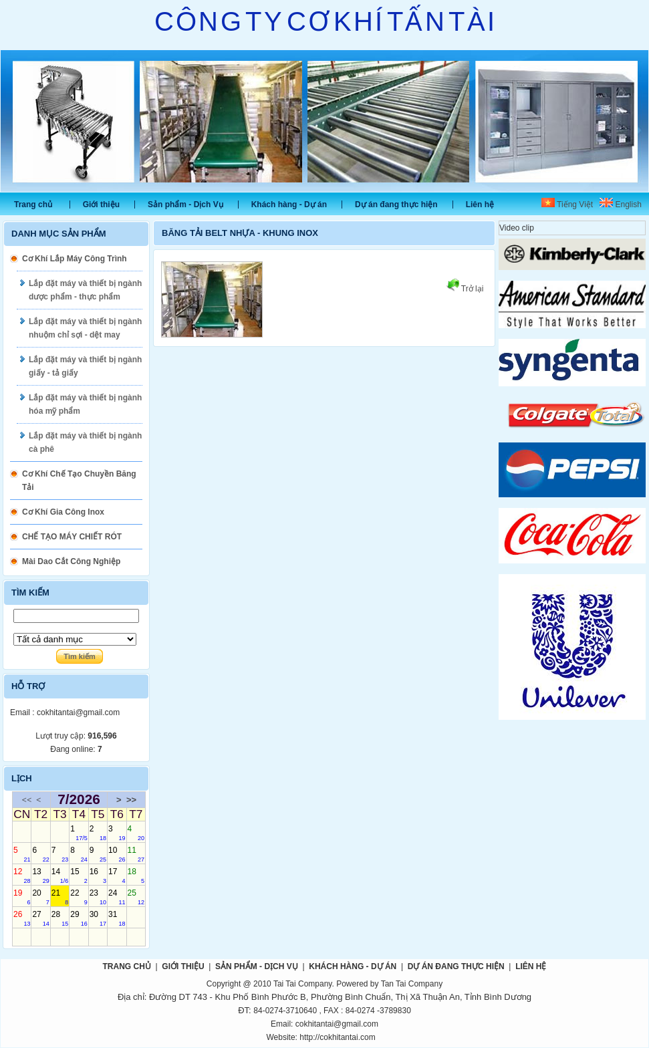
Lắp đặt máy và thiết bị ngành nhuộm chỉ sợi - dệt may (85, 328)
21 (59, 897)
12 (21, 875)
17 (116, 875)
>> (131, 800)
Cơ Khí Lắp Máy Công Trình (74, 258)
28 (59, 918)
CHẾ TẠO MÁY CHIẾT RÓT (72, 536)
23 (98, 897)
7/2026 (78, 799)
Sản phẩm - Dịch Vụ (185, 204)
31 (116, 918)
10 (116, 854)
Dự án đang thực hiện (396, 204)
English (621, 204)
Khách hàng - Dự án (289, 204)
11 (136, 854)
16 (98, 875)
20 (40, 897)
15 (78, 875)
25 (136, 897)
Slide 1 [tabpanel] (324, 121)
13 (40, 875)
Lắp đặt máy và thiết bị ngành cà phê (85, 442)
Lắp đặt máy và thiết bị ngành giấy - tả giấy (85, 366)
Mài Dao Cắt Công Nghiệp (71, 561)
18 (136, 875)
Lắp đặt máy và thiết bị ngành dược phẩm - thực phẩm (85, 290)
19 (21, 897)
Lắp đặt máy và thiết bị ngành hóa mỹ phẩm (85, 404)
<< (27, 800)
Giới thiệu (101, 204)
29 (78, 918)
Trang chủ (33, 204)
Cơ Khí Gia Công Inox (63, 512)
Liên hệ (480, 204)
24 (116, 897)
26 (21, 918)
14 (59, 875)
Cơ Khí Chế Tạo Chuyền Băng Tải (79, 480)
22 (78, 897)
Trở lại (465, 288)
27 (40, 918)
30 (98, 918)
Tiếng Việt (567, 204)
